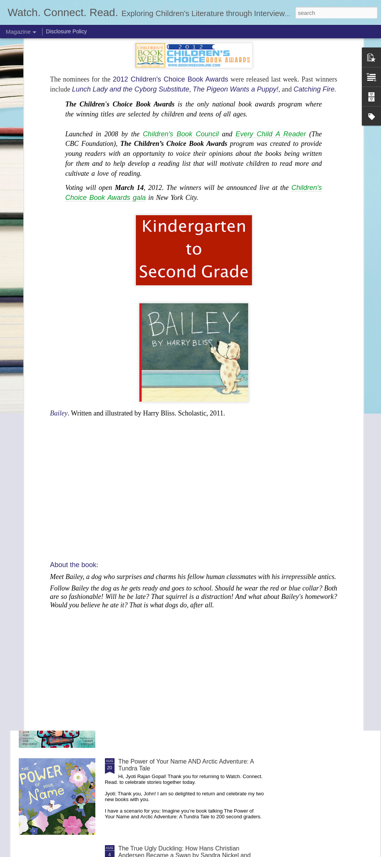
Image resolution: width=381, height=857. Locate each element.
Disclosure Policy (66, 31)
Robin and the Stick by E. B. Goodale (168, 587)
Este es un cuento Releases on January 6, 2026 (183, 674)
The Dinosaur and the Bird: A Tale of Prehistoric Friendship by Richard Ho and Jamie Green (182, 504)
